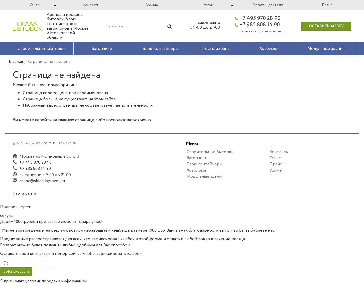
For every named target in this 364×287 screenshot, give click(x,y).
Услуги (209, 5)
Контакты (91, 5)
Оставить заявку (326, 26)
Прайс (327, 5)
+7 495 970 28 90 (260, 19)
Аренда (151, 5)
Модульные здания (325, 48)
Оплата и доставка (268, 5)
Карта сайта (24, 193)
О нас (34, 5)
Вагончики (102, 48)
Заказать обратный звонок (262, 31)
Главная (16, 62)
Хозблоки (269, 48)
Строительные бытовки (41, 48)
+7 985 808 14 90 (260, 25)
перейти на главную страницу (64, 120)
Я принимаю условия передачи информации (43, 281)
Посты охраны (216, 48)
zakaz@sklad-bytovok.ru (42, 181)
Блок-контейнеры (160, 48)
